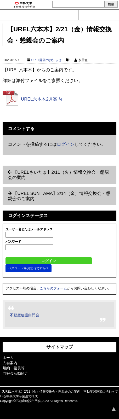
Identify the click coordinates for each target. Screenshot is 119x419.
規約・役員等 (14, 368)
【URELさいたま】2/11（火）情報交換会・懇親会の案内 (58, 175)
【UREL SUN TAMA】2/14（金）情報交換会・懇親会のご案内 (59, 196)
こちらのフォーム (53, 288)
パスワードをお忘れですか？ (28, 268)
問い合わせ (19, 15)
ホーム (8, 358)
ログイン (98, 15)
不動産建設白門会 (24, 315)
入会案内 (58, 15)
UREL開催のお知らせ (46, 60)
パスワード (13, 241)
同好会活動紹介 (15, 373)
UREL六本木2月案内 (41, 99)
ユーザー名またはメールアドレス (29, 229)
